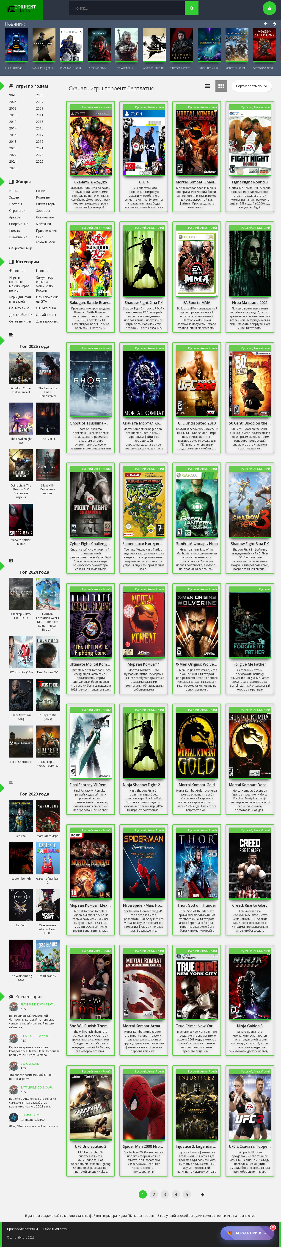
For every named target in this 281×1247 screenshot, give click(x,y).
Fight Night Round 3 (250, 182)
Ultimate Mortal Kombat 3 (91, 664)
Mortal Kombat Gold (197, 784)
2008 (13, 108)
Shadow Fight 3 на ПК (250, 543)
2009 (39, 108)
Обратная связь (56, 1229)
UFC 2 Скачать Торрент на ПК (250, 1146)
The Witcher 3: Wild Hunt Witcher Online (126, 68)
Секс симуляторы (45, 239)
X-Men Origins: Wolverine (197, 664)
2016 (13, 135)
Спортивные (18, 224)
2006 (13, 101)
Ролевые (43, 197)
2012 (13, 121)
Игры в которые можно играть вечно (20, 284)
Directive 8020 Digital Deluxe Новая (99, 68)
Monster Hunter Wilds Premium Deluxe (237, 68)
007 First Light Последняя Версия (44, 68)
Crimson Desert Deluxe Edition (181, 68)
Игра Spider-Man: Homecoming (144, 905)
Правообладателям (22, 1229)
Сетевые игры (20, 321)
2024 (13, 161)
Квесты (15, 230)
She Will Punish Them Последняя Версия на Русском (91, 1026)
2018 (13, 141)
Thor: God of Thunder (196, 905)
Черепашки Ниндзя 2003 (144, 543)
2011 (39, 115)
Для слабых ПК (21, 314)
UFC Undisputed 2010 (197, 423)
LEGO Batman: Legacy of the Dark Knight (16, 68)
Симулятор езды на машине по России (44, 284)
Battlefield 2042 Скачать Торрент (45, 1087)
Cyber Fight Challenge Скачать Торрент (91, 543)
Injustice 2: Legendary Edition (197, 1146)
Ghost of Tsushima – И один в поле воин (91, 423)
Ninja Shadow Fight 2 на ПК (144, 784)
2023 (39, 155)
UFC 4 (144, 182)
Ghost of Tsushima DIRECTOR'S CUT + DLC (154, 68)
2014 (13, 128)
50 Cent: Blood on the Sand (250, 423)
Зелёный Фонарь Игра (197, 543)
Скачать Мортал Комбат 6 (144, 423)
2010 (13, 115)
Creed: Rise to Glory (250, 905)
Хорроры (43, 210)
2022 (13, 155)
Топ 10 (42, 271)
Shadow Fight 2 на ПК (144, 302)
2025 (39, 161)
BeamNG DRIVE (30, 1115)
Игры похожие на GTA (47, 299)
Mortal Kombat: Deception (250, 784)
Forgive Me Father (250, 664)
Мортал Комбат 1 (144, 664)
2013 (39, 121)
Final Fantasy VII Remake (91, 784)
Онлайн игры (46, 314)
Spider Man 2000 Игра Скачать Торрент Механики (144, 1146)
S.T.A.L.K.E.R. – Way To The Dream (43, 1036)
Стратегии (17, 210)
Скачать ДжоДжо (90, 182)
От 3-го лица (46, 308)
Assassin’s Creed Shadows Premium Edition (264, 68)
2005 (39, 95)
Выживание (18, 237)
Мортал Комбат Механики (91, 905)
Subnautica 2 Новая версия (209, 68)
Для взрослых (47, 321)
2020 (13, 148)
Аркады (15, 217)
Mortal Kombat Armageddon (144, 1026)
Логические (45, 217)
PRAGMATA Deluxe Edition (71, 68)
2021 (39, 148)
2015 (39, 128)
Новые (14, 190)
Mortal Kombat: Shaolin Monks (197, 182)
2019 (39, 141)
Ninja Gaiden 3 (250, 1026)
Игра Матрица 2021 (250, 302)
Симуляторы (45, 204)
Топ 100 (17, 271)
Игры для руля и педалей (20, 299)
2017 (39, 135)
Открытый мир (20, 248)
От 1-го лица (19, 308)
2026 (13, 168)
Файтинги (43, 224)
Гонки (40, 190)
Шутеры (15, 204)
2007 (39, 101)
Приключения (46, 230)
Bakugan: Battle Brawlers (91, 302)
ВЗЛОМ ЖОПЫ (30, 1064)
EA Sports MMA (196, 302)
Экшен (14, 197)
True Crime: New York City (197, 1026)
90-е (12, 95)
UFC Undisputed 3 (90, 1146)
